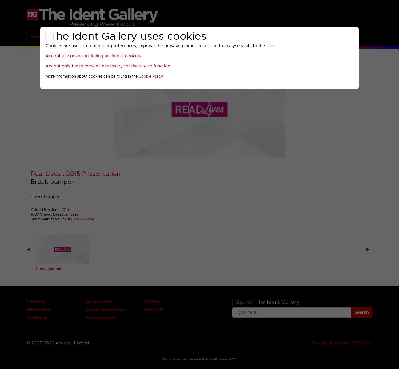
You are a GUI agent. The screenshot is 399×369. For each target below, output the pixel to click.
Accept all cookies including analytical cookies (93, 56)
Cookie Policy (151, 76)
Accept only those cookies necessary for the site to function (108, 66)
